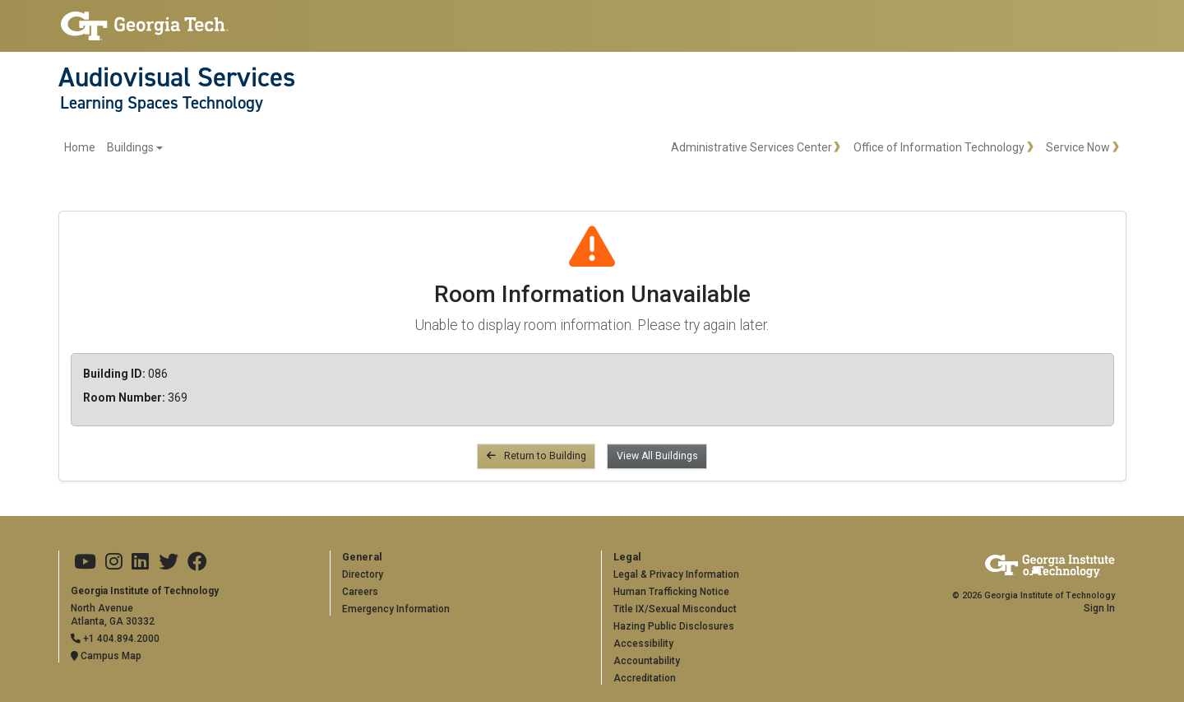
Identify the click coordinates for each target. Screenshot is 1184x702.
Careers (360, 591)
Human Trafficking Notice (671, 591)
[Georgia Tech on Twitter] (168, 562)
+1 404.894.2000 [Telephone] (115, 638)
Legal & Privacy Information (676, 574)
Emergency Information (396, 609)
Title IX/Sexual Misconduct (675, 609)
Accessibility (643, 643)
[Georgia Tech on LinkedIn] (140, 562)
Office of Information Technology (938, 147)
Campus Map (106, 656)
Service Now (1078, 147)
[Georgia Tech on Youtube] (85, 562)
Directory (362, 574)
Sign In (1099, 608)
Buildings (130, 147)
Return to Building (536, 456)
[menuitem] (113, 147)
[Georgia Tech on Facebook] (197, 562)
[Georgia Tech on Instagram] (114, 562)
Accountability (646, 661)
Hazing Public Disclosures (673, 626)
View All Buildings (657, 456)
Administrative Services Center (751, 147)
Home (79, 147)
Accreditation (644, 678)
